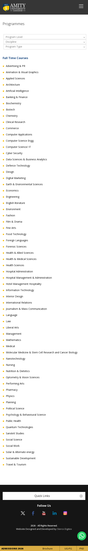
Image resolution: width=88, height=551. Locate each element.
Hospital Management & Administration (29, 277)
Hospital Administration (19, 271)
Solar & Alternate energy (20, 452)
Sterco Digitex (64, 529)
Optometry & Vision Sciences (23, 377)
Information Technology (20, 290)
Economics (12, 190)
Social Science (14, 439)
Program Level (14, 37)
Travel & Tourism (16, 464)
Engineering (12, 196)
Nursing (10, 365)
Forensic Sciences (16, 246)
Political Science (15, 408)
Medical (10, 346)
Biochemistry (13, 103)
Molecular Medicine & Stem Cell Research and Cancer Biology (41, 352)
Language (11, 315)
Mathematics (13, 340)
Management (13, 333)
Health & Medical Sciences (21, 259)
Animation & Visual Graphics (22, 72)
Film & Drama (14, 221)
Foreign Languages (17, 240)
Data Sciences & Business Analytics (26, 159)
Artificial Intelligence (17, 91)
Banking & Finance (17, 97)
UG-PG (68, 548)
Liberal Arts (12, 327)
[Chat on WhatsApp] (81, 535)
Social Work (12, 445)
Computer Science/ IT (18, 147)
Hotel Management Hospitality (23, 284)
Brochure (48, 548)
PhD (81, 548)
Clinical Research (15, 122)
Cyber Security (14, 153)
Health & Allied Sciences (20, 252)
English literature (15, 203)
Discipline (11, 41)
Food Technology (16, 234)
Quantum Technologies (19, 427)
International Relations (19, 302)
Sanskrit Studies (15, 433)
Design (10, 171)
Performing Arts (15, 383)
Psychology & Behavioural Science (26, 414)
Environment (13, 209)
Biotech (10, 109)
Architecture (13, 84)
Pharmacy (12, 389)
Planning (11, 402)
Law (8, 321)
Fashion (10, 215)
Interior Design (14, 296)
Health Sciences (15, 265)
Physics (10, 396)
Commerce (12, 128)
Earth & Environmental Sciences (24, 184)
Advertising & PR (15, 66)
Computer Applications (19, 134)
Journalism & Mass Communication (26, 308)
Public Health (13, 421)
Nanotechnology (15, 358)
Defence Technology (18, 165)
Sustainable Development (21, 458)
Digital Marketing (16, 178)
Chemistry (12, 115)
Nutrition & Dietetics (18, 371)
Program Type (14, 46)
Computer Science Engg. (20, 140)
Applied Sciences (15, 78)
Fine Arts (11, 228)
